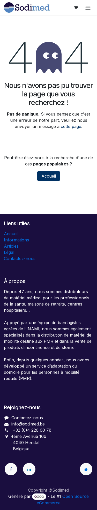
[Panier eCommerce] (75, 7)
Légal (9, 252)
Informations (16, 239)
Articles (11, 246)
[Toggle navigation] (88, 7)
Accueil (48, 176)
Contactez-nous (19, 258)
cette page (71, 126)
